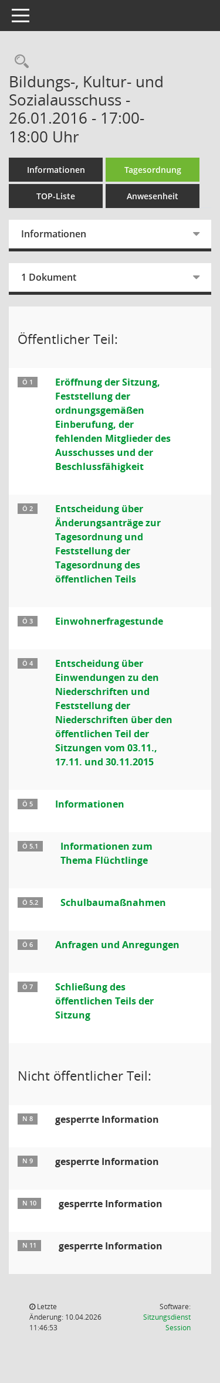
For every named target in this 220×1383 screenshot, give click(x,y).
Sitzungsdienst (167, 1322)
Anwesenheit (152, 196)
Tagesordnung (152, 169)
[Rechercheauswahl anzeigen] (19, 61)
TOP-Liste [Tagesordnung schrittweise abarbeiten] (55, 196)
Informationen (56, 169)
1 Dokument (48, 277)
